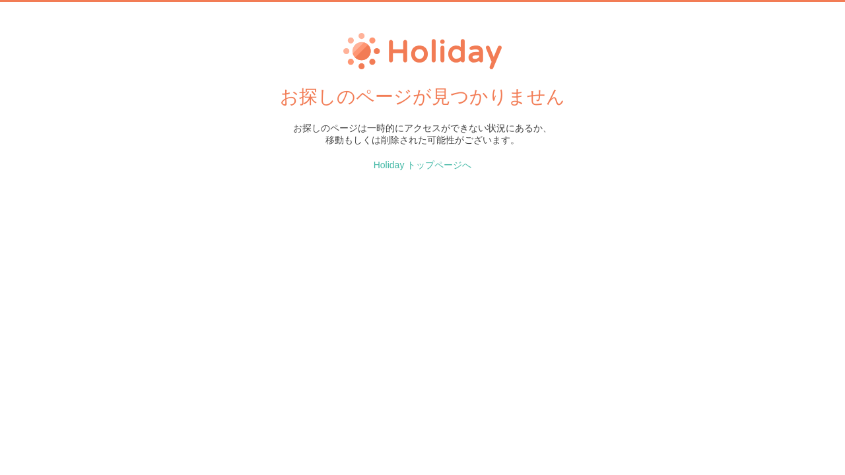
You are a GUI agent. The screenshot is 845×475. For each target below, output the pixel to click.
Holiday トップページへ (423, 165)
